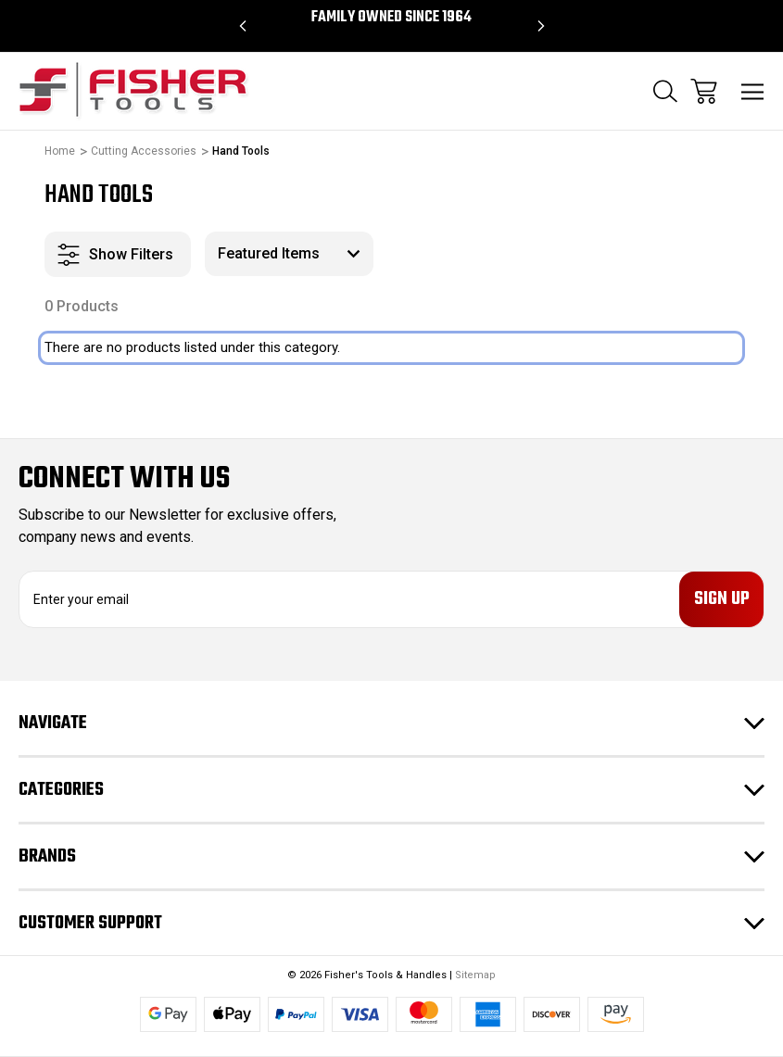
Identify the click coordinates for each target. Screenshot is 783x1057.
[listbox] (289, 253)
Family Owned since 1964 (391, 17)
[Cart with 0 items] (703, 91)
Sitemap (475, 975)
